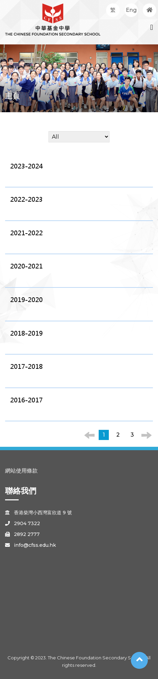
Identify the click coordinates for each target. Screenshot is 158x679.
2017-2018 (26, 367)
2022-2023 (26, 199)
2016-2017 (26, 400)
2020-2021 (26, 266)
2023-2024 (26, 166)
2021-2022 (26, 233)
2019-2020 (26, 300)
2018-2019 (26, 333)
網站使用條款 (21, 470)
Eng (131, 10)
